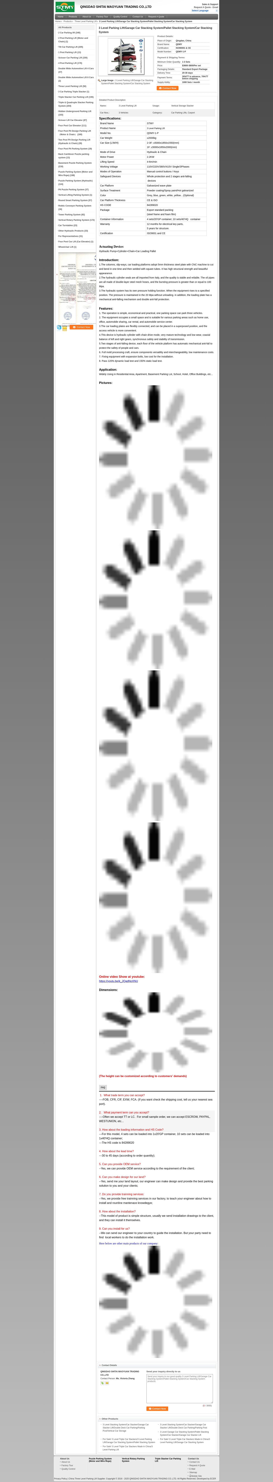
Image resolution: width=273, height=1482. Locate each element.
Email (215, 7)
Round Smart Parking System (73, 200)
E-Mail (192, 1469)
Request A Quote (202, 7)
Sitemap (193, 1472)
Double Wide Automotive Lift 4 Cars (76, 68)
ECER (213, 1478)
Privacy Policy (60, 1478)
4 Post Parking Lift (67, 63)
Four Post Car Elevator (69, 125)
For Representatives (68, 236)
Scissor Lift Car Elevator (70, 120)
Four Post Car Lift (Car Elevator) (74, 241)
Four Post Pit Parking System (73, 149)
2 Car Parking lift (66, 32)
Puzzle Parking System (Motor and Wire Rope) (100, 1459)
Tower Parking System (69, 214)
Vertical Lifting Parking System (73, 195)
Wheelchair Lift (65, 247)
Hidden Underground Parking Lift (74, 111)
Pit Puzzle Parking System (71, 189)
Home (60, 16)
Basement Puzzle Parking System (75, 163)
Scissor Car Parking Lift (70, 58)
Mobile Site (195, 1476)
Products (73, 16)
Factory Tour (102, 16)
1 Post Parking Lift (67, 52)
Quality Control (120, 16)
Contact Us (138, 16)
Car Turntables (65, 225)
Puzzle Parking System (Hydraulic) (75, 181)
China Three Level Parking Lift (83, 1478)
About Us (86, 16)
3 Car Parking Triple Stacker (72, 91)
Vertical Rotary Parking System (73, 220)
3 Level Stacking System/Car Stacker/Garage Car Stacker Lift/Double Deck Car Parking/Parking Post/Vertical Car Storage (126, 1427)
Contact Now (169, 88)
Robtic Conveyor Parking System (74, 206)
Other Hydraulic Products (71, 231)
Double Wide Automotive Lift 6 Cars (76, 77)
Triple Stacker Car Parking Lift (73, 97)
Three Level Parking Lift (86, 21)
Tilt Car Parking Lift (67, 47)
